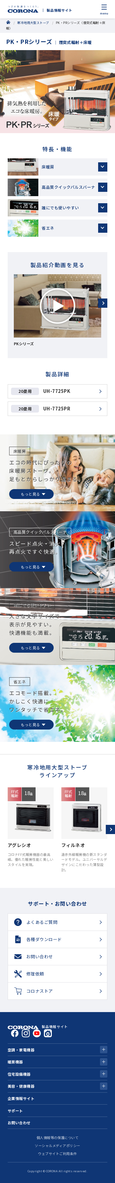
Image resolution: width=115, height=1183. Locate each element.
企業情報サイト (21, 1098)
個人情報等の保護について (57, 1137)
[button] (102, 303)
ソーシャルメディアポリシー (57, 1145)
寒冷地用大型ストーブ (33, 22)
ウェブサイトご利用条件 (57, 1153)
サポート (15, 1110)
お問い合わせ (19, 1122)
